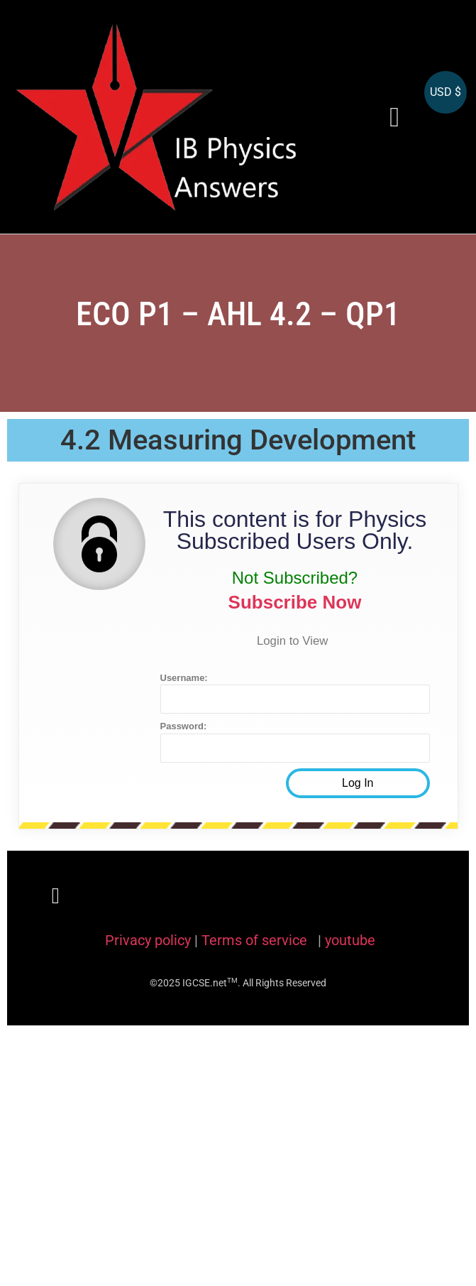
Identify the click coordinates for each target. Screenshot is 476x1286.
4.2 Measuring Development (238, 440)
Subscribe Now (295, 602)
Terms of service (256, 940)
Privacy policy (148, 940)
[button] (394, 117)
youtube (350, 940)
